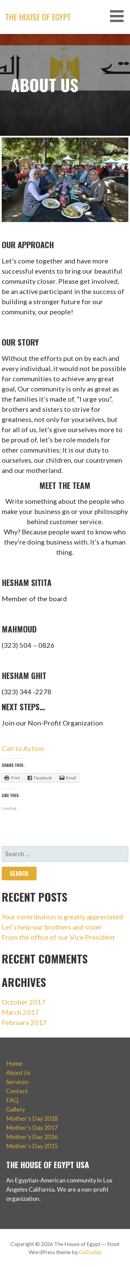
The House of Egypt (38, 17)
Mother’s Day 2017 (32, 1127)
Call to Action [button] (23, 748)
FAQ (12, 1100)
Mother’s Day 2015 (32, 1146)
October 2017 (23, 1002)
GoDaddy (90, 1252)
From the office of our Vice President (58, 937)
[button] (119, 16)
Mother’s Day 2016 (32, 1136)
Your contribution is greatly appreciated (62, 917)
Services (17, 1081)
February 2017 (24, 1022)
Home (14, 1063)
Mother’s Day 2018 (32, 1118)
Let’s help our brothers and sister (52, 927)
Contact (17, 1091)
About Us (18, 1072)
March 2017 (20, 1012)
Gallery (15, 1109)
